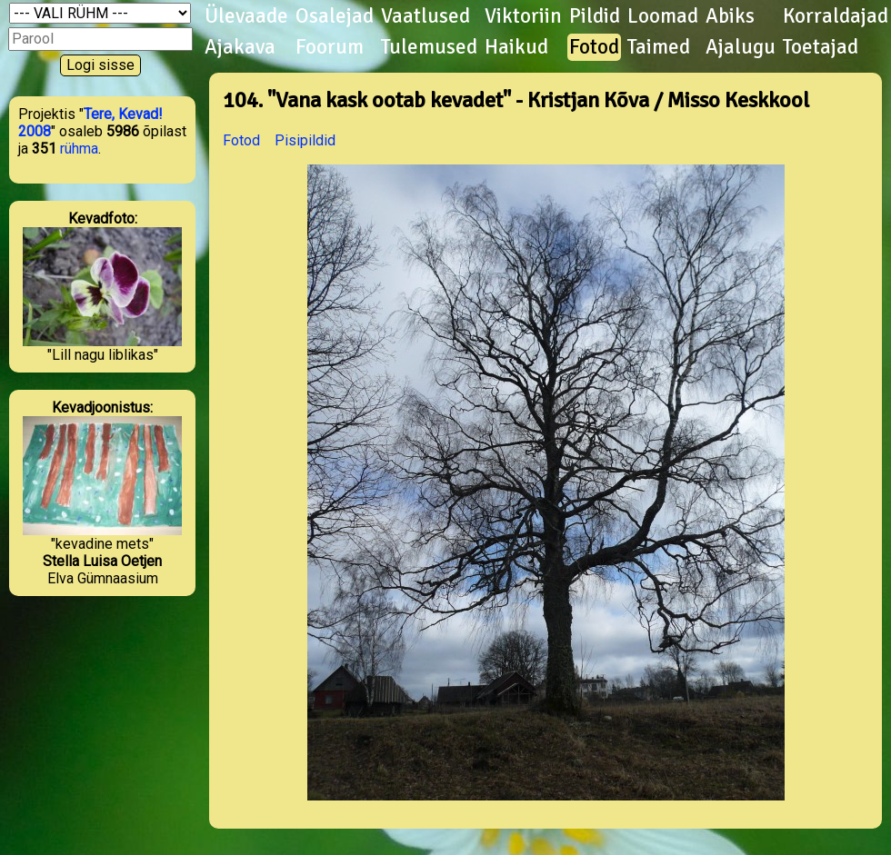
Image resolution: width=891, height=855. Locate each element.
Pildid (594, 16)
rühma (79, 148)
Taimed (658, 47)
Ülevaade (246, 16)
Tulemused (429, 47)
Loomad (662, 16)
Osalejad (334, 16)
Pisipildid (305, 140)
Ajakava (240, 47)
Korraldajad (835, 16)
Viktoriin (523, 16)
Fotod (594, 47)
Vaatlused (425, 16)
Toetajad (820, 47)
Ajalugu (741, 47)
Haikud (516, 47)
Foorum (329, 47)
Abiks (730, 16)
